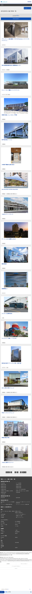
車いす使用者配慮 (17, 543)
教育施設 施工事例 (3, 509)
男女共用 (16, 546)
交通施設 (3, 150)
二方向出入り (3, 553)
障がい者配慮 (3, 544)
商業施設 (3, 202)
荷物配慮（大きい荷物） (19, 537)
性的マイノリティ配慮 (4, 546)
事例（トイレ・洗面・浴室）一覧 (8, 500)
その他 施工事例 (3, 515)
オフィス (3, 46)
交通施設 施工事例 (18, 506)
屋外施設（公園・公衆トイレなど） (7, 488)
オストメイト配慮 (17, 544)
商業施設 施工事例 (3, 506)
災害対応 (16, 569)
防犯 (1, 569)
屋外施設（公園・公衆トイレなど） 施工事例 (22, 512)
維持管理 (2, 565)
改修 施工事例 (18, 519)
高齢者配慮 (2, 543)
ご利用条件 (8, 585)
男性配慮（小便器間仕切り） (19, 534)
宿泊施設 (8, 72)
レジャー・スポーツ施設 (6, 98)
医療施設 (3, 410)
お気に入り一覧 (27, 8)
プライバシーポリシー (24, 585)
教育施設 (3, 124)
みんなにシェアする (4, 589)
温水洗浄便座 (17, 564)
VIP (1, 560)
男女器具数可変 (17, 553)
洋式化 (2, 564)
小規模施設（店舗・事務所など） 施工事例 (7, 512)
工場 (3, 332)
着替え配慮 (2, 537)
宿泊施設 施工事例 (18, 509)
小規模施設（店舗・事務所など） (12, 202)
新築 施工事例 (3, 519)
